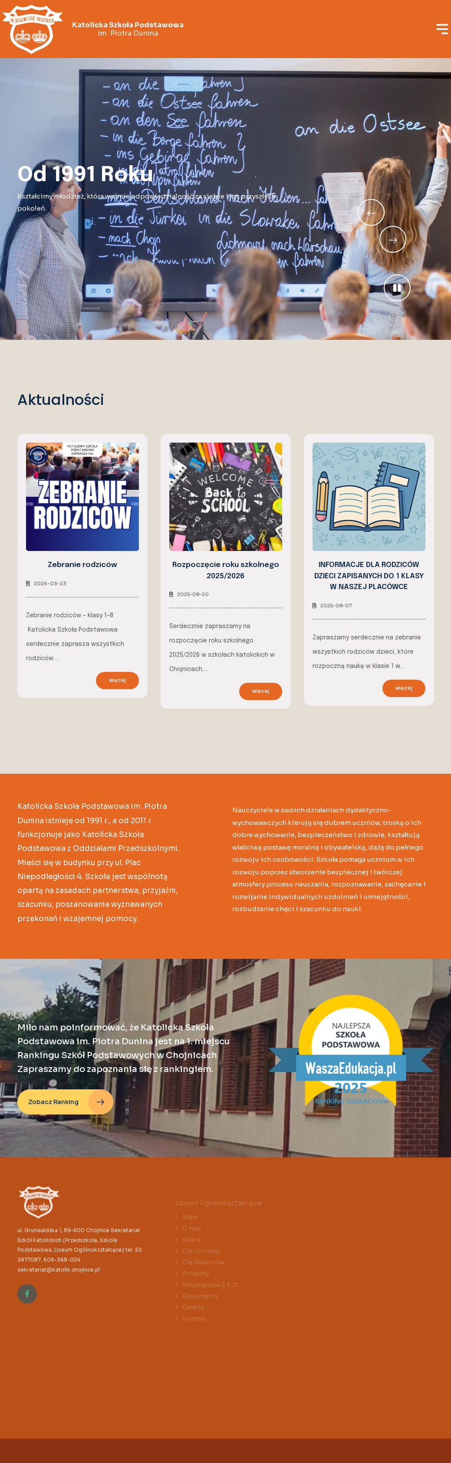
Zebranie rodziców (82, 565)
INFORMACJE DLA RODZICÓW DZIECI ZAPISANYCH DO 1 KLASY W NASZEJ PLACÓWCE (369, 576)
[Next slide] (371, 212)
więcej (117, 680)
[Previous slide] (392, 239)
